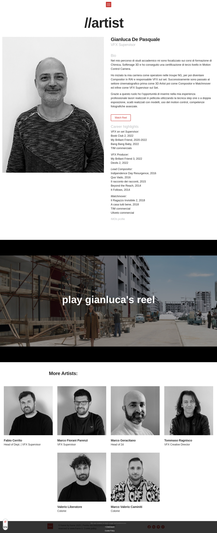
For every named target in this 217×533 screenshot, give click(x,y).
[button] (108, 4)
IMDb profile (118, 219)
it (5, 522)
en (5, 527)
